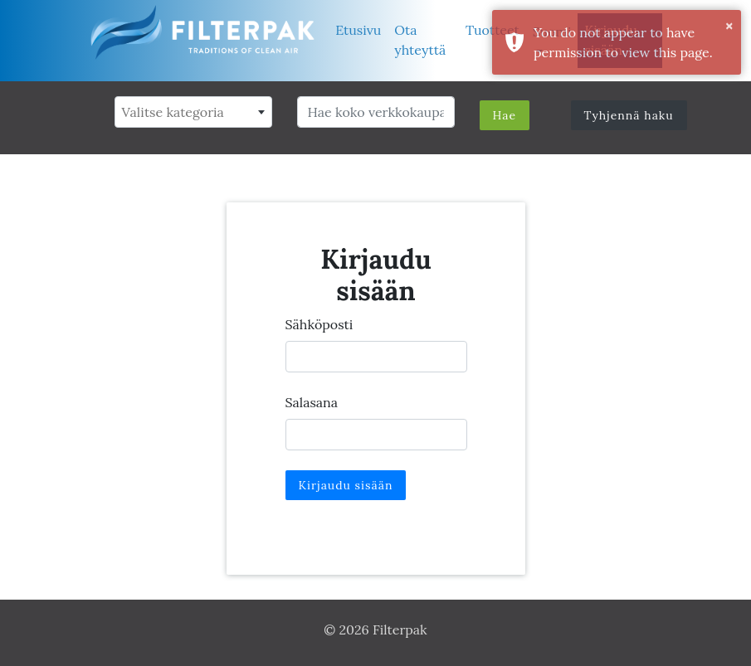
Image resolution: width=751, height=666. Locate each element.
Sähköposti (319, 324)
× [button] (729, 25)
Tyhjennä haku (629, 115)
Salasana (312, 402)
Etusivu (358, 30)
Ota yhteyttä (420, 40)
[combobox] (193, 112)
